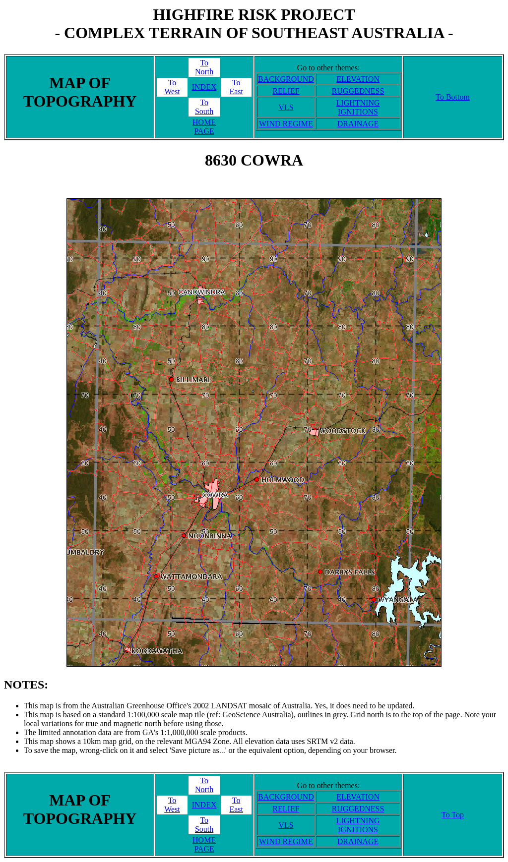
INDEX (204, 87)
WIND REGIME (286, 123)
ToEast (236, 87)
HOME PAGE (204, 126)
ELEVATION (358, 79)
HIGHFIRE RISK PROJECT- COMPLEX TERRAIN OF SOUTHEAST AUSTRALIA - (254, 23)
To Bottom (453, 97)
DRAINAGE (358, 123)
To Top (453, 814)
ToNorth (204, 67)
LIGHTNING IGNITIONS (358, 107)
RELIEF (285, 91)
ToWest (172, 87)
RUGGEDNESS (358, 91)
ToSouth (204, 106)
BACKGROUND (286, 79)
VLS (285, 107)
